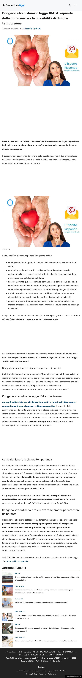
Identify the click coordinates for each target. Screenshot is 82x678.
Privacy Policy (31, 674)
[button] (70, 5)
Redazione (52, 674)
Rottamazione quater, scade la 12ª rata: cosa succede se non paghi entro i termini (46, 641)
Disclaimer (42, 674)
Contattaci (57, 661)
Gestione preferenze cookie (73, 676)
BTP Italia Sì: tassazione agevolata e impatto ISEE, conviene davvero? (41, 603)
